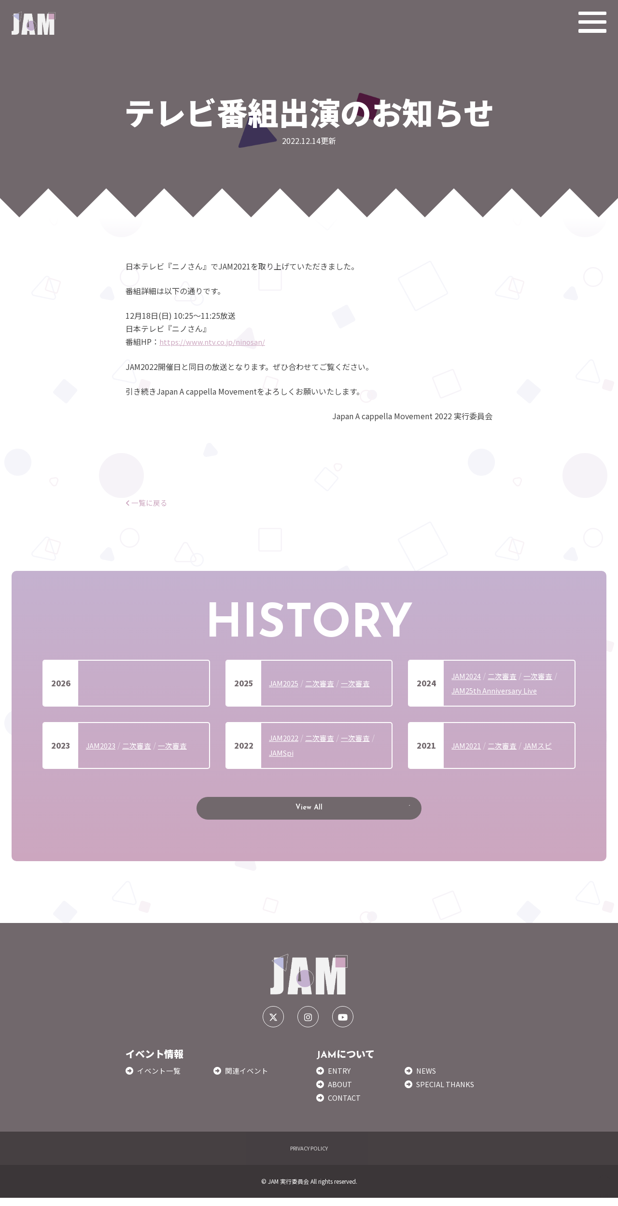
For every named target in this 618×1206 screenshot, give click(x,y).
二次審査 (323, 683)
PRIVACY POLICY (309, 1156)
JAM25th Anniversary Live (496, 690)
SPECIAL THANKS (447, 1092)
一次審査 (361, 683)
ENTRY (340, 1078)
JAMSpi (282, 752)
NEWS (427, 1078)
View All (309, 812)
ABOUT (341, 1092)
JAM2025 (285, 683)
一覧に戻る (148, 502)
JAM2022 (285, 737)
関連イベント (248, 1078)
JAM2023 (102, 745)
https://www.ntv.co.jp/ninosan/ (215, 341)
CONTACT (345, 1105)
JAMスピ (543, 745)
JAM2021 (467, 745)
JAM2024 (467, 675)
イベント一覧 (160, 1078)
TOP (604, 1185)
